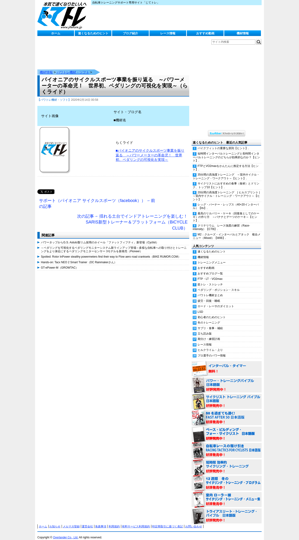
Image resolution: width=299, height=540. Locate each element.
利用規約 (114, 521)
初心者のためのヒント (212, 312)
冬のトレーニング (209, 318)
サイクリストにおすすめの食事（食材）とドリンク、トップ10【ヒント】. (226, 180)
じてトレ (63, 15)
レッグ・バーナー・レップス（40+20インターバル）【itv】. (226, 201)
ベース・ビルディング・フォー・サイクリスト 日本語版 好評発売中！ (227, 429)
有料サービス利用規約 (136, 521)
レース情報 (167, 33)
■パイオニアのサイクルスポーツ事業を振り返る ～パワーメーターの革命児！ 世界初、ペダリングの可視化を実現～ (150, 150)
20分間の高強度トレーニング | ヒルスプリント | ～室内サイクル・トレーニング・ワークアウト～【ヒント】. (227, 191)
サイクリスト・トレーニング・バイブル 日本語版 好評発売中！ (227, 397)
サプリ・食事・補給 (210, 323)
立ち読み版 (205, 329)
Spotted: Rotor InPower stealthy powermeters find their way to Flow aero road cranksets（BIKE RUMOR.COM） (111, 252)
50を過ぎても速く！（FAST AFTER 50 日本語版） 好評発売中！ (227, 413)
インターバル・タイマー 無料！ (227, 364)
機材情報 (243, 33)
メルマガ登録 (71, 521)
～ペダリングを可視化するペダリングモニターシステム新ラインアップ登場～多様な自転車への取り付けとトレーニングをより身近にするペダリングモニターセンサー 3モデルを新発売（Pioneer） (114, 244)
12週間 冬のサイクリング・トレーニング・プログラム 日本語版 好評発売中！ (227, 479)
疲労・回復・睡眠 (209, 296)
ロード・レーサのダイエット (216, 301)
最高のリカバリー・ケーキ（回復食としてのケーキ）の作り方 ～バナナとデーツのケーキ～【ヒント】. (226, 212)
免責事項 (100, 521)
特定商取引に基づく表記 (167, 521)
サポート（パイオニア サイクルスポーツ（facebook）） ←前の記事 (97, 199)
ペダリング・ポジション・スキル (219, 285)
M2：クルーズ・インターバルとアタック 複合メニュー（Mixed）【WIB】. (226, 231)
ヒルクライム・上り (210, 345)
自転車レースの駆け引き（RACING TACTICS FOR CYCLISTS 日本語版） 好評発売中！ (227, 446)
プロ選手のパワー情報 (212, 351)
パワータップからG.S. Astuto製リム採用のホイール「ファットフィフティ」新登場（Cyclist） (100, 237)
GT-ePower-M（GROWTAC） (59, 263)
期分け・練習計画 (209, 334)
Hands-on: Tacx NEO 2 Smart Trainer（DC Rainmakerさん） (79, 257)
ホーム (55, 33)
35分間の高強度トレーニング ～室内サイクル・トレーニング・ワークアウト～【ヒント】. (226, 171)
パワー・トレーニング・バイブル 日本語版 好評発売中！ (227, 380)
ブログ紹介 (130, 33)
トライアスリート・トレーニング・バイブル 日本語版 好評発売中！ (227, 511)
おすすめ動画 (205, 33)
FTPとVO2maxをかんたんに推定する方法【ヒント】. (226, 163)
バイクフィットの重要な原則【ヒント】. (223, 143)
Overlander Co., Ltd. (65, 532)
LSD (200, 307)
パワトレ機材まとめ (210, 290)
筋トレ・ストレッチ (210, 279)
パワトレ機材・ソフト (73, 67)
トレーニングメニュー (212, 257)
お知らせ (55, 521)
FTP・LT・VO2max (210, 274)
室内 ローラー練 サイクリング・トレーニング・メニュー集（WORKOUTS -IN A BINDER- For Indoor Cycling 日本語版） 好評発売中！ (227, 495)
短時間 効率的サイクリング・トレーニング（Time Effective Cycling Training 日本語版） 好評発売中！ (227, 462)
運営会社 (87, 521)
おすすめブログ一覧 (210, 268)
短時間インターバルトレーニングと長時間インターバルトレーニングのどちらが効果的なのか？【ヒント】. (226, 152)
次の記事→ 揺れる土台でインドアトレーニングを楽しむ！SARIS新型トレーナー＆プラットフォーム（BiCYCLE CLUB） (132, 217)
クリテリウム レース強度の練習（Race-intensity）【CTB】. (221, 222)
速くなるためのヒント (93, 33)
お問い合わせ (193, 521)
